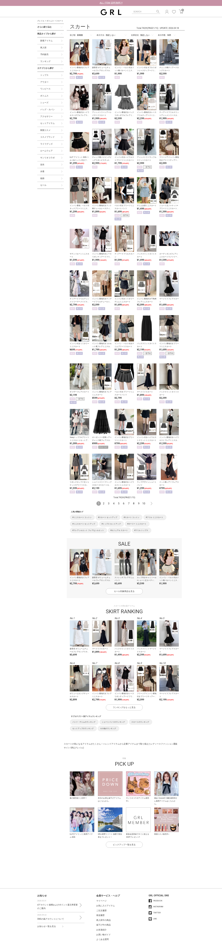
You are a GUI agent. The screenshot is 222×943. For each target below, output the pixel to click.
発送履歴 (100, 915)
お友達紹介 (101, 930)
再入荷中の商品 (103, 920)
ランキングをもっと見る (124, 707)
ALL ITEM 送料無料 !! (111, 2)
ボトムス (50, 21)
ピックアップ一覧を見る (124, 844)
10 (143, 503)
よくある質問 (102, 939)
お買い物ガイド (103, 934)
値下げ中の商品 (103, 925)
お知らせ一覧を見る (46, 926)
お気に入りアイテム (105, 905)
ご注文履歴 (101, 910)
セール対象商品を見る (124, 591)
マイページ (101, 901)
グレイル (40, 21)
